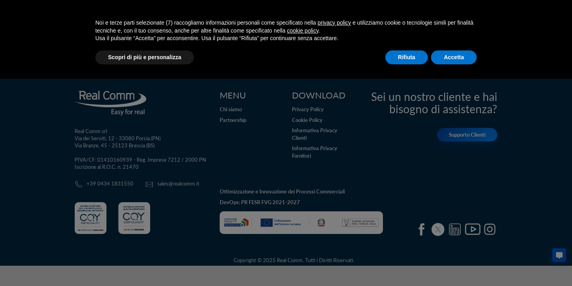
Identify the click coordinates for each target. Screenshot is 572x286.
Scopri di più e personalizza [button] (144, 57)
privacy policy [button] (334, 22)
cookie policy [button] (303, 30)
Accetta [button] (454, 57)
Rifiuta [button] (406, 57)
